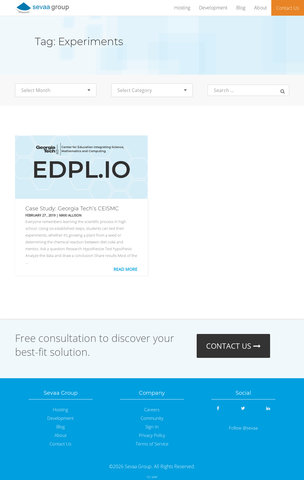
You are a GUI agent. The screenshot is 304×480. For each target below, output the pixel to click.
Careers (152, 409)
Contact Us (287, 8)
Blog (240, 7)
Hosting (182, 7)
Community (152, 418)
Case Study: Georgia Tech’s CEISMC (72, 208)
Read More (125, 269)
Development (213, 7)
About (260, 7)
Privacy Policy (152, 435)
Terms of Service (152, 444)
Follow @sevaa (243, 428)
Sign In (152, 427)
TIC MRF (152, 477)
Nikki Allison (70, 215)
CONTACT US (233, 346)
